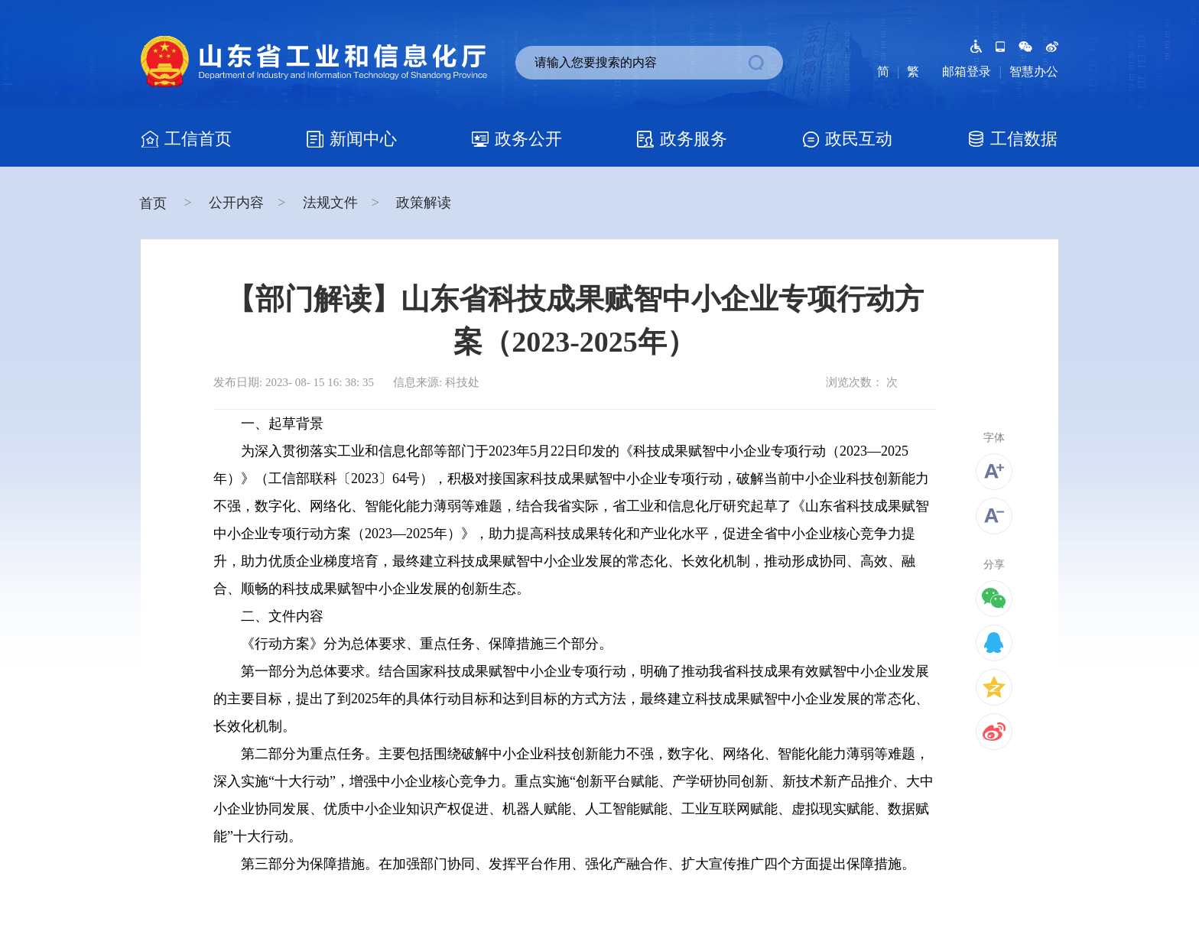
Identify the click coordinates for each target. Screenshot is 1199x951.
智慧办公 (1033, 71)
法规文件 (330, 202)
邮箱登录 (966, 71)
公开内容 (236, 202)
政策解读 (423, 202)
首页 (155, 203)
